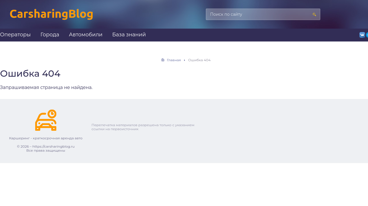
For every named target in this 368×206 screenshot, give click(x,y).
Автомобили (86, 34)
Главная (174, 60)
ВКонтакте (362, 35)
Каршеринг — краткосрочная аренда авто (51, 17)
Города (49, 34)
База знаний (129, 34)
